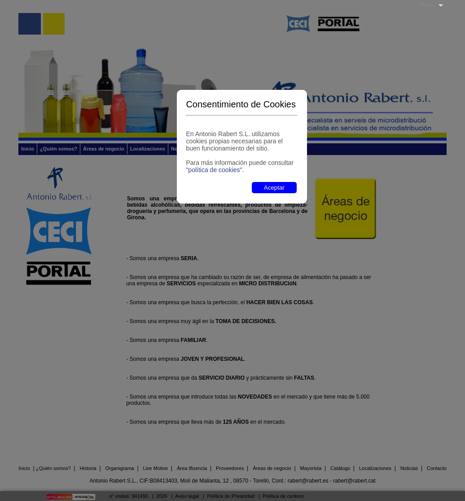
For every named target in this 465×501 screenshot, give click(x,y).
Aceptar (274, 187)
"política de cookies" (214, 169)
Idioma (427, 5)
